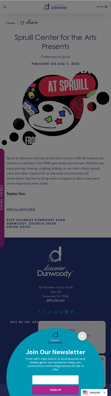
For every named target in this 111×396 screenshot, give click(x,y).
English (91, 392)
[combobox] (94, 392)
